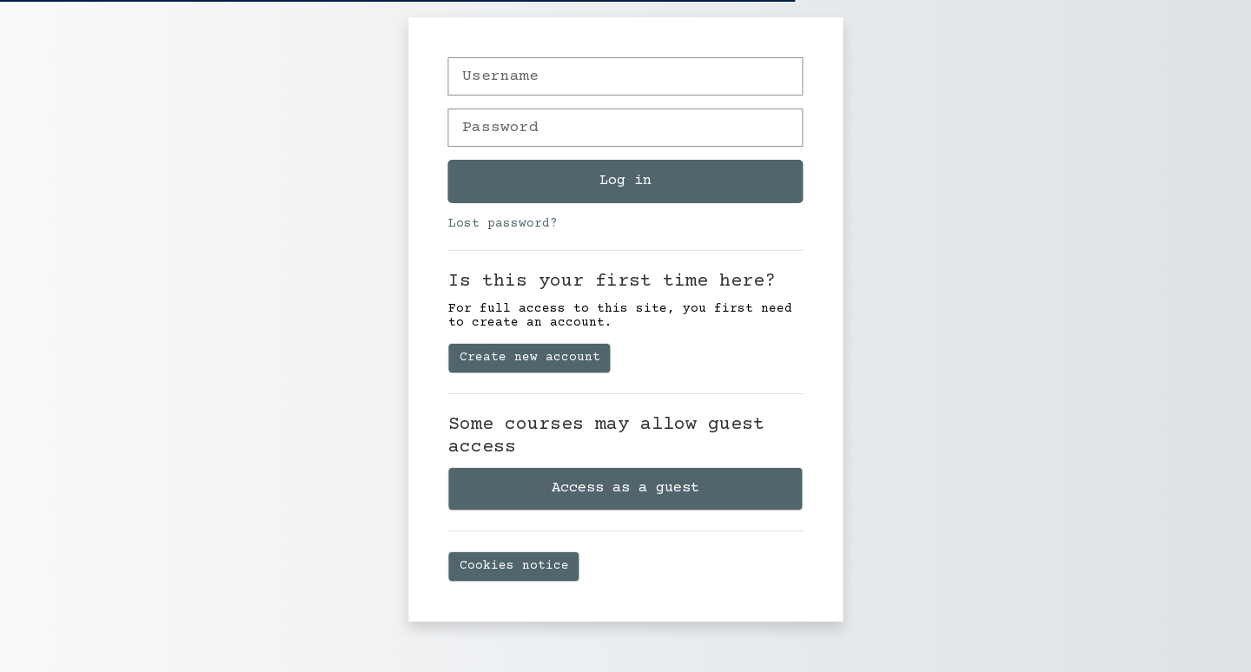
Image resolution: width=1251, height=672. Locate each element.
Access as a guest (625, 488)
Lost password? (503, 224)
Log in (625, 180)
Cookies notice (514, 566)
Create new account (530, 358)
